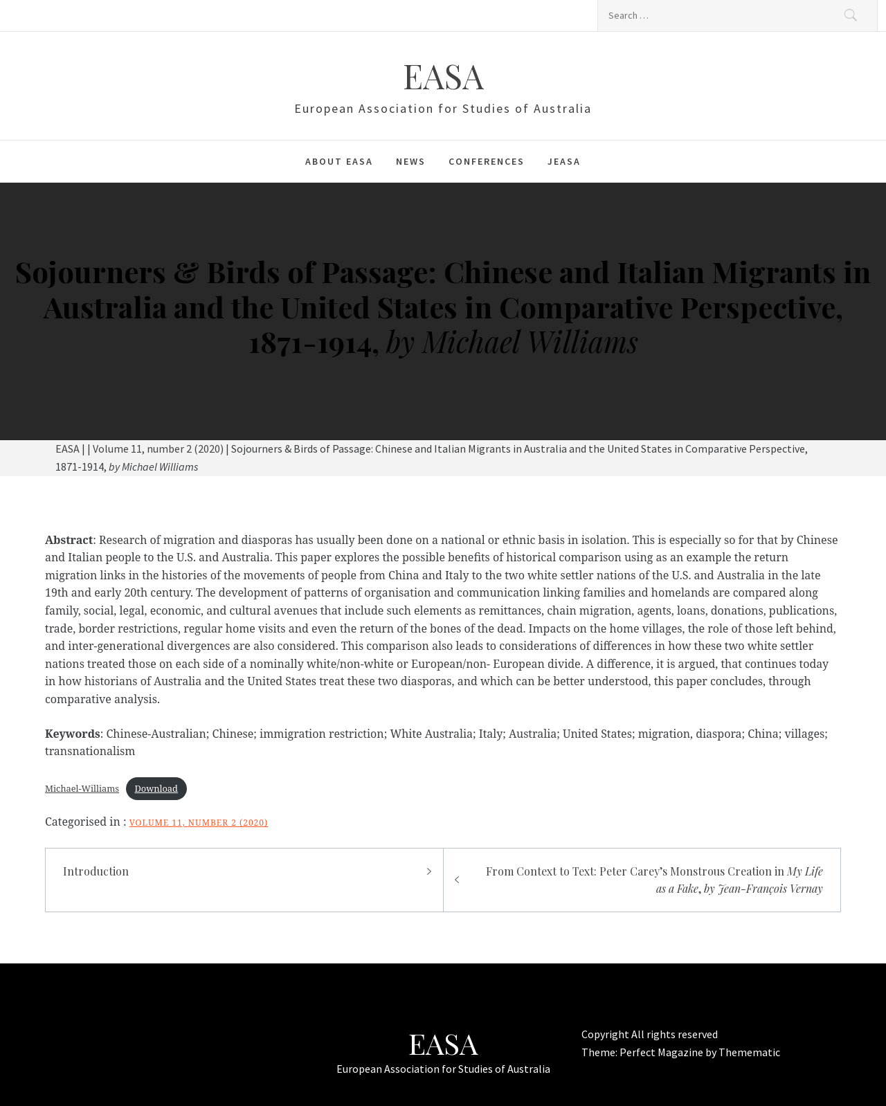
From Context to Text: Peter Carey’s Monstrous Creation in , (654, 880)
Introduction (96, 871)
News (411, 161)
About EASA (339, 161)
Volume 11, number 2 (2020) (199, 822)
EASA (443, 75)
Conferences (487, 161)
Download (156, 788)
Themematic (749, 1052)
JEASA (564, 161)
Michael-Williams (82, 788)
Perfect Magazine (662, 1052)
